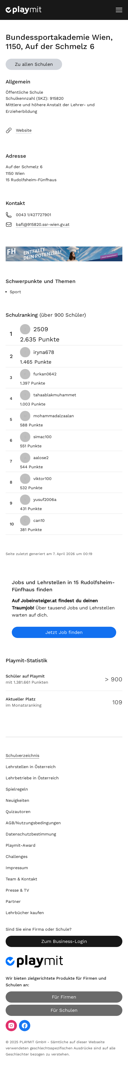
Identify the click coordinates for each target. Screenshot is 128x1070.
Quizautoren (18, 811)
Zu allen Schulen (34, 64)
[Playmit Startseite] (23, 10)
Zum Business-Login (64, 941)
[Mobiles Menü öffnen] (119, 10)
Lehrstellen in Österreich (31, 766)
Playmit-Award (20, 845)
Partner (13, 901)
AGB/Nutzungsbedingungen (33, 822)
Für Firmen (64, 997)
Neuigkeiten (17, 800)
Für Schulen (64, 1010)
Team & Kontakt (21, 879)
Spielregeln (17, 789)
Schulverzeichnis (22, 755)
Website (19, 130)
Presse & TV (17, 890)
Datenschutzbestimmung (31, 834)
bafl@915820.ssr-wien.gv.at (38, 225)
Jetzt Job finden (64, 632)
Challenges (16, 856)
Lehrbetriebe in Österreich (32, 778)
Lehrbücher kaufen (25, 912)
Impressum (17, 867)
